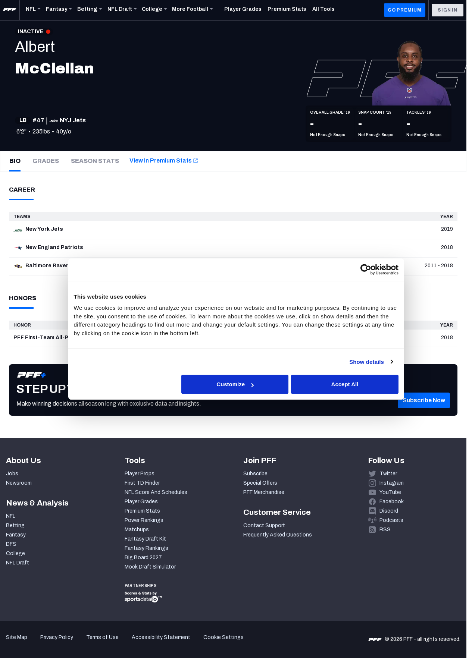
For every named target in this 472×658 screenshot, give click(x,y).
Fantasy (16, 535)
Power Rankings (144, 520)
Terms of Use (102, 637)
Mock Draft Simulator (150, 567)
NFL (10, 516)
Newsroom (19, 483)
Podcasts (391, 520)
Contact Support (264, 525)
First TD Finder (142, 483)
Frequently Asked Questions (277, 535)
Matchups (137, 529)
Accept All (345, 384)
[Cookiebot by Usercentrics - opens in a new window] (365, 269)
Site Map (16, 637)
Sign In (447, 10)
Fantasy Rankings (146, 548)
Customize (235, 384)
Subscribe (255, 473)
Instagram (391, 483)
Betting (15, 525)
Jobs (12, 473)
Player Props (139, 473)
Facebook (391, 501)
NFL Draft (17, 563)
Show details (366, 362)
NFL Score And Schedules (156, 492)
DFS (11, 544)
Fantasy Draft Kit (145, 539)
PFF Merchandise (263, 492)
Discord (388, 511)
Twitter (388, 473)
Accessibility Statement (161, 637)
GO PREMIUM (405, 10)
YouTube (390, 492)
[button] (424, 411)
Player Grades (141, 501)
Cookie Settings (223, 637)
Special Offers (260, 483)
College (15, 553)
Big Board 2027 (143, 557)
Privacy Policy (56, 637)
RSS (385, 529)
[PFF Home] (9, 10)
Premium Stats (142, 511)
